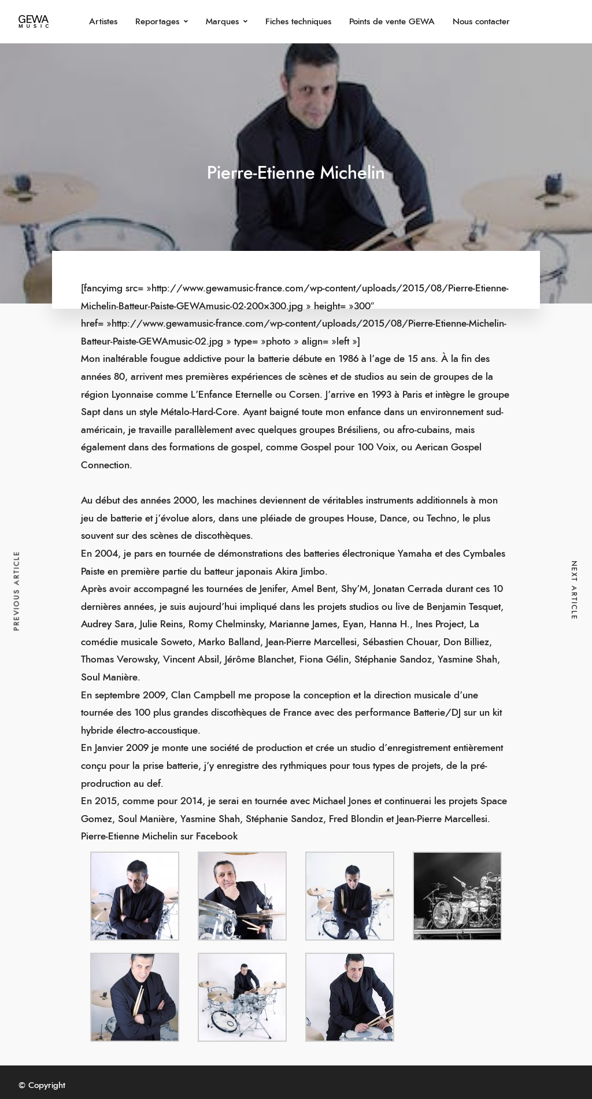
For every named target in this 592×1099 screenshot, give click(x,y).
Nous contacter (481, 21)
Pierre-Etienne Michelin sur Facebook (159, 836)
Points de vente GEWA (392, 21)
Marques (222, 21)
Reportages (157, 21)
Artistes (103, 21)
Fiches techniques (298, 21)
